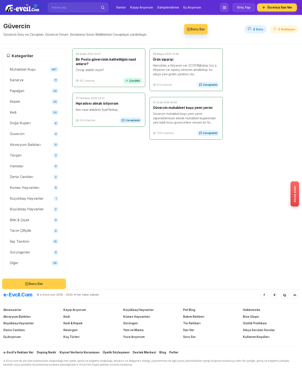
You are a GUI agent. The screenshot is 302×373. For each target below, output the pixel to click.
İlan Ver (188, 330)
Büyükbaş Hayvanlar (18, 323)
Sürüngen (130, 323)
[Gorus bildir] (295, 193)
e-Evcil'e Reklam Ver (18, 352)
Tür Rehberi (192, 323)
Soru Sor (196, 29)
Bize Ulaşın (251, 316)
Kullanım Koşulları (256, 337)
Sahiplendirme (168, 7)
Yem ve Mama (133, 330)
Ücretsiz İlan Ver (277, 7)
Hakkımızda (251, 310)
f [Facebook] (264, 295)
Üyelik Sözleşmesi (116, 352)
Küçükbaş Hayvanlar (138, 310)
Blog (162, 352)
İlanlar (121, 7)
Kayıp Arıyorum (141, 7)
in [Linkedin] (294, 295)
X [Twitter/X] (274, 295)
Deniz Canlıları (14, 330)
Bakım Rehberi (193, 316)
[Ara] (103, 7)
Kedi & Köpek (73, 323)
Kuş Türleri (71, 337)
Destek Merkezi (144, 352)
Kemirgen (70, 330)
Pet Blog (189, 310)
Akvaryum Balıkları (17, 316)
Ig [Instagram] (284, 295)
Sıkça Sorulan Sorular (259, 330)
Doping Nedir (46, 352)
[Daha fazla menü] (224, 7)
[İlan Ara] (75, 7)
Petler (173, 352)
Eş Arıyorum (192, 7)
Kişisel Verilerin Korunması (80, 352)
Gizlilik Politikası (255, 323)
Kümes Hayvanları (136, 316)
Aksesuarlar (12, 310)
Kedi (66, 316)
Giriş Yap (244, 7)
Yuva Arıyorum (134, 337)
